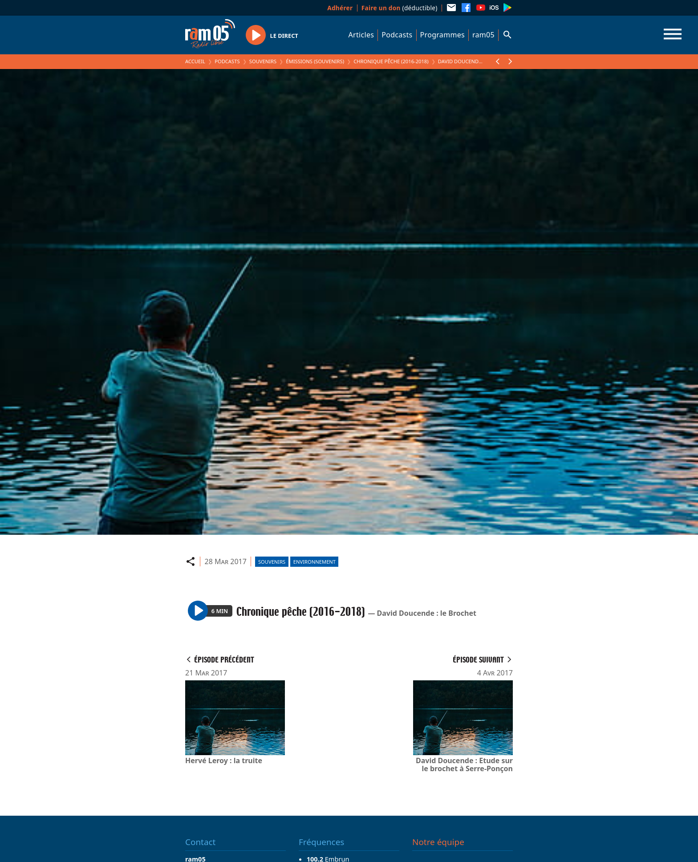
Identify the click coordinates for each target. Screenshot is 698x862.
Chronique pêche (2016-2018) (390, 61)
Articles (361, 35)
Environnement (314, 561)
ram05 (483, 35)
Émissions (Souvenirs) (315, 61)
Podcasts (396, 35)
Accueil (195, 61)
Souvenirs (262, 61)
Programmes (442, 35)
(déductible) (399, 8)
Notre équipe (438, 842)
